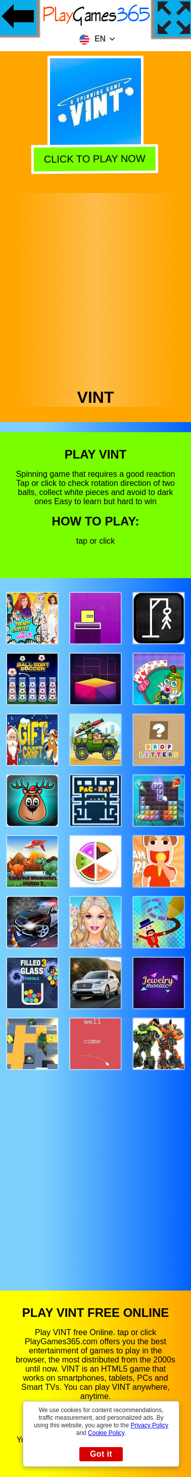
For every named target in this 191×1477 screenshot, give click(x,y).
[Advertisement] (94, 288)
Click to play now (96, 157)
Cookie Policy (106, 1432)
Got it (101, 1454)
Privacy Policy (149, 1425)
